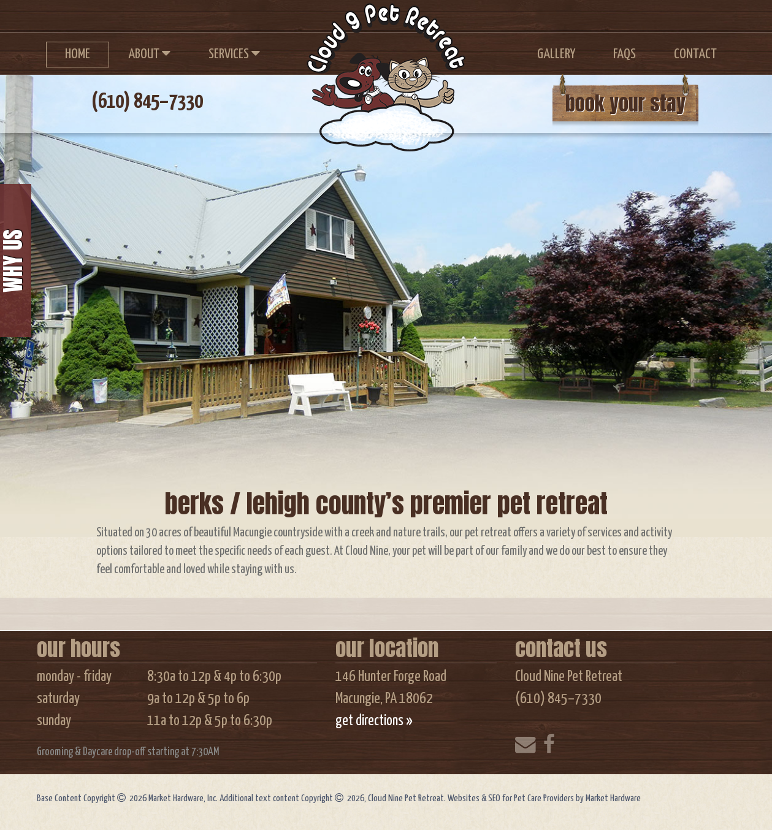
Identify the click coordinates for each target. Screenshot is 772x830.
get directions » (374, 721)
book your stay (625, 103)
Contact (695, 54)
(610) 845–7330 (147, 102)
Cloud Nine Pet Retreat (383, 70)
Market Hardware (613, 798)
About (149, 53)
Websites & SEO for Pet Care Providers (512, 798)
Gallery (556, 54)
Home (77, 54)
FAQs (624, 54)
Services (234, 53)
